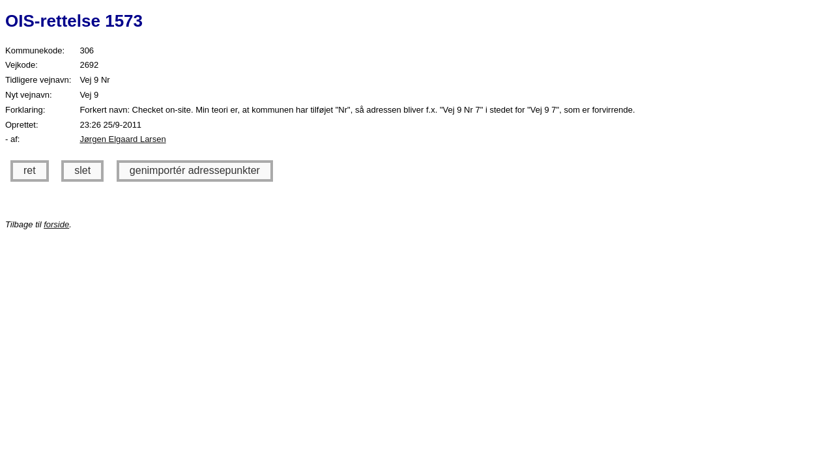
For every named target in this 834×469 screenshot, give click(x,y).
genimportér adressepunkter (195, 170)
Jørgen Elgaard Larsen (122, 139)
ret (29, 170)
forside (56, 224)
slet (82, 170)
